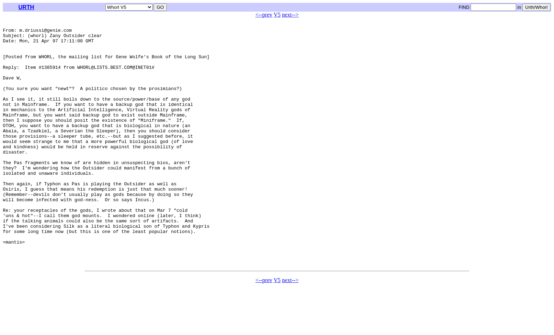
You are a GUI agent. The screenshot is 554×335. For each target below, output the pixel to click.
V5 (277, 15)
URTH (26, 7)
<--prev (263, 15)
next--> (290, 15)
